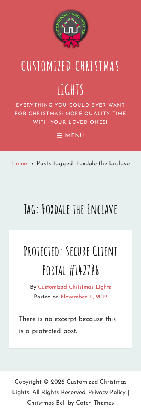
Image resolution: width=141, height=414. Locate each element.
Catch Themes (95, 403)
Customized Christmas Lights (74, 287)
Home (20, 164)
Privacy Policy (107, 393)
